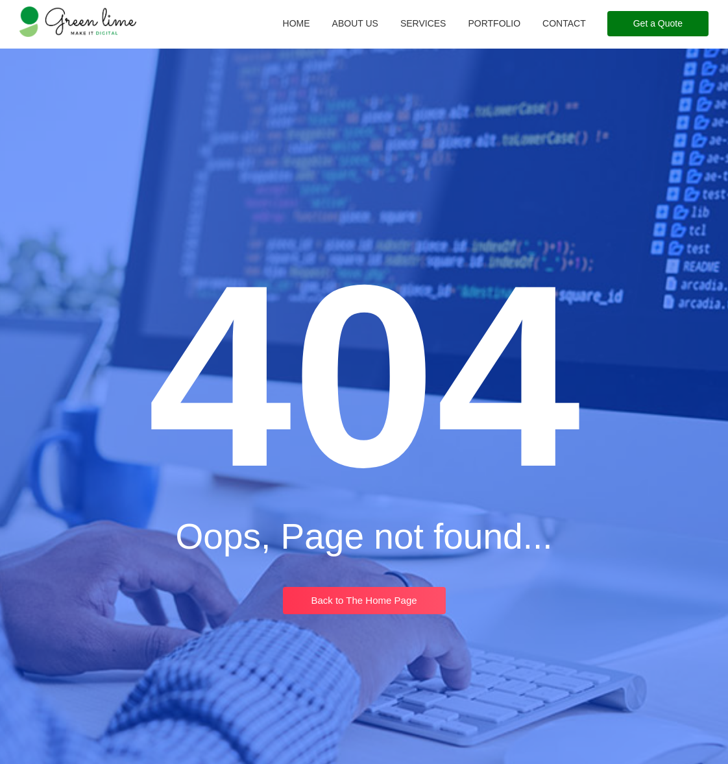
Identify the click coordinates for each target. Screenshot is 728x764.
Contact (564, 23)
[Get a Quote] (658, 23)
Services (423, 23)
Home (296, 23)
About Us (355, 23)
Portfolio (494, 23)
